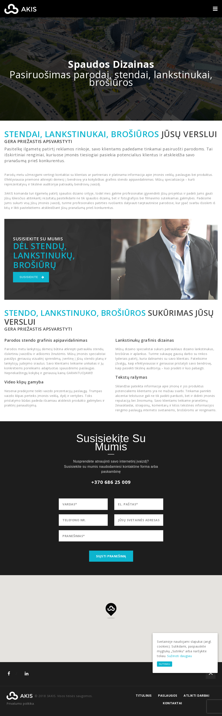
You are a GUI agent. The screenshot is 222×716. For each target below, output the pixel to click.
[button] (111, 611)
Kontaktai (172, 703)
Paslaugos (167, 695)
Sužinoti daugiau (179, 656)
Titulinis (144, 695)
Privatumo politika (20, 703)
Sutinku (164, 664)
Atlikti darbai (196, 695)
